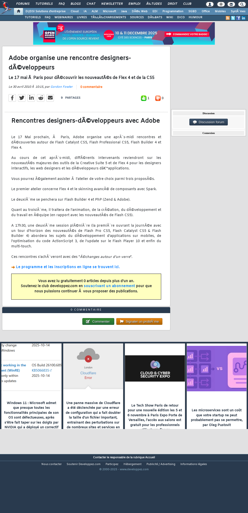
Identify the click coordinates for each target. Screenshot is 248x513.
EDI (154, 11)
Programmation (172, 11)
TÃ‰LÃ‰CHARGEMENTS (108, 17)
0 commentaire (91, 95)
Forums (23, 4)
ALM (95, 11)
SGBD (192, 11)
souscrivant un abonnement (109, 294)
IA (85, 11)
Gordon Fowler (61, 95)
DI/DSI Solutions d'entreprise (45, 11)
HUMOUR (195, 17)
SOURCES (137, 17)
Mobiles (220, 11)
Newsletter (112, 4)
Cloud (75, 11)
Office (206, 11)
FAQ (61, 4)
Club (187, 4)
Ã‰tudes (154, 4)
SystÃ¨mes (238, 11)
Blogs (75, 4)
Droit (172, 4)
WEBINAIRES (63, 17)
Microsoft (109, 11)
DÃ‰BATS (155, 17)
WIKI (169, 17)
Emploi (134, 4)
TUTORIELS (33, 17)
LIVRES (82, 17)
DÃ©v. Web (139, 11)
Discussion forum (208, 122)
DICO (181, 17)
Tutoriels (44, 4)
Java (124, 11)
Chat (91, 4)
